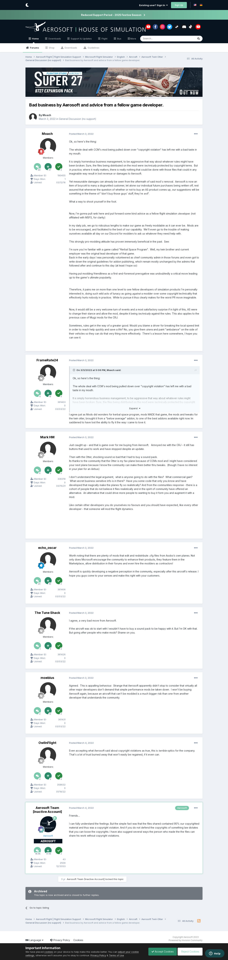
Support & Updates (81, 38)
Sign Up (179, 5)
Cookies (78, 940)
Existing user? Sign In (153, 5)
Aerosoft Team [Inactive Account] (47, 810)
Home (35, 40)
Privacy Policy (60, 940)
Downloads (70, 47)
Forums (34, 47)
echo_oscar (47, 548)
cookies (48, 951)
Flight (104, 38)
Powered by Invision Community (186, 940)
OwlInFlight (47, 743)
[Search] (158, 38)
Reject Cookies (189, 951)
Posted (81, 133)
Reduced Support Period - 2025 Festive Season (111, 14)
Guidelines (93, 47)
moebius (47, 678)
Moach (47, 115)
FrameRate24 (47, 360)
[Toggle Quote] (74, 370)
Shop (51, 47)
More (133, 38)
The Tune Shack (47, 613)
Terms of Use (116, 955)
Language (34, 940)
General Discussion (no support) (78, 118)
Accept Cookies (161, 951)
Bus (118, 38)
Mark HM (47, 437)
